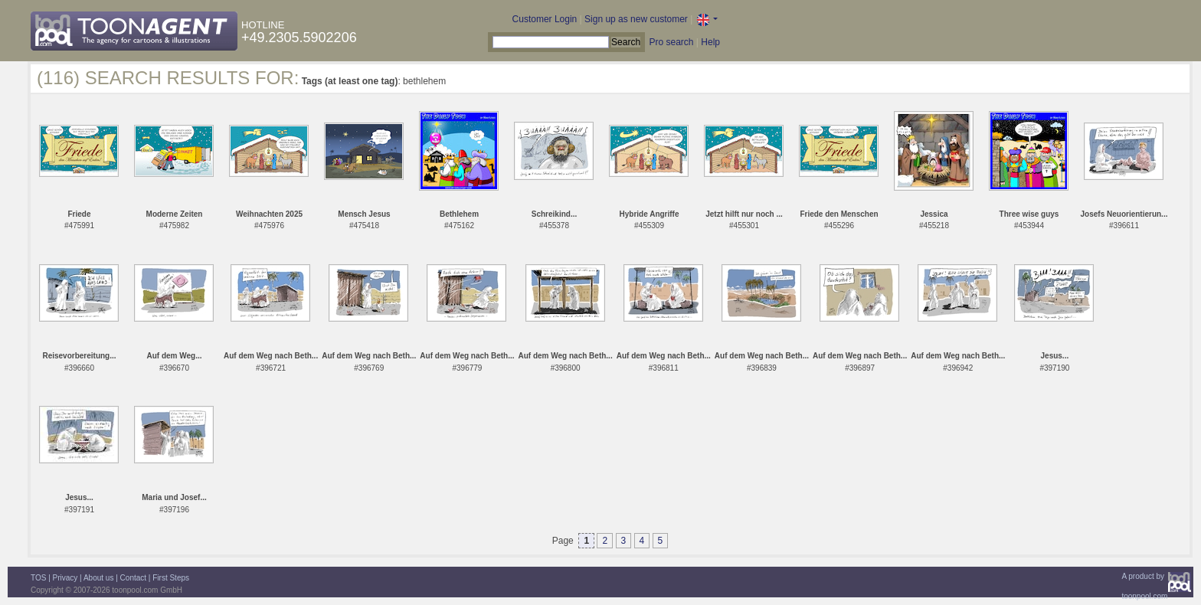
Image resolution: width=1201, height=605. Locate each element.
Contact (133, 578)
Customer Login (545, 19)
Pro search (671, 42)
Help (710, 42)
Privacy (65, 578)
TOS (38, 578)
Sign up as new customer (636, 19)
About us (98, 578)
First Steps (170, 578)
